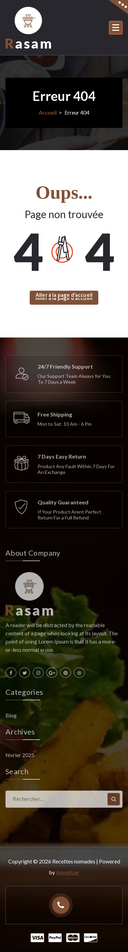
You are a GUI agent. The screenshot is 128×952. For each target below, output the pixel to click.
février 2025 (19, 755)
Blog (11, 715)
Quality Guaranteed (63, 502)
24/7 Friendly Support (65, 366)
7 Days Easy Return (62, 456)
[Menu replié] (116, 28)
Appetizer (68, 872)
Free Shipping (55, 414)
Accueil (48, 112)
